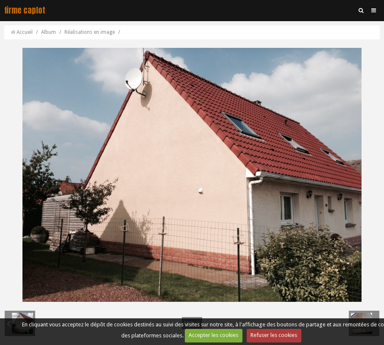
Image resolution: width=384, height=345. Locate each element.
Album (48, 32)
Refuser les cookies (273, 335)
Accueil (25, 32)
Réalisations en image (89, 32)
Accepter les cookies (213, 335)
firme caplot (24, 10)
